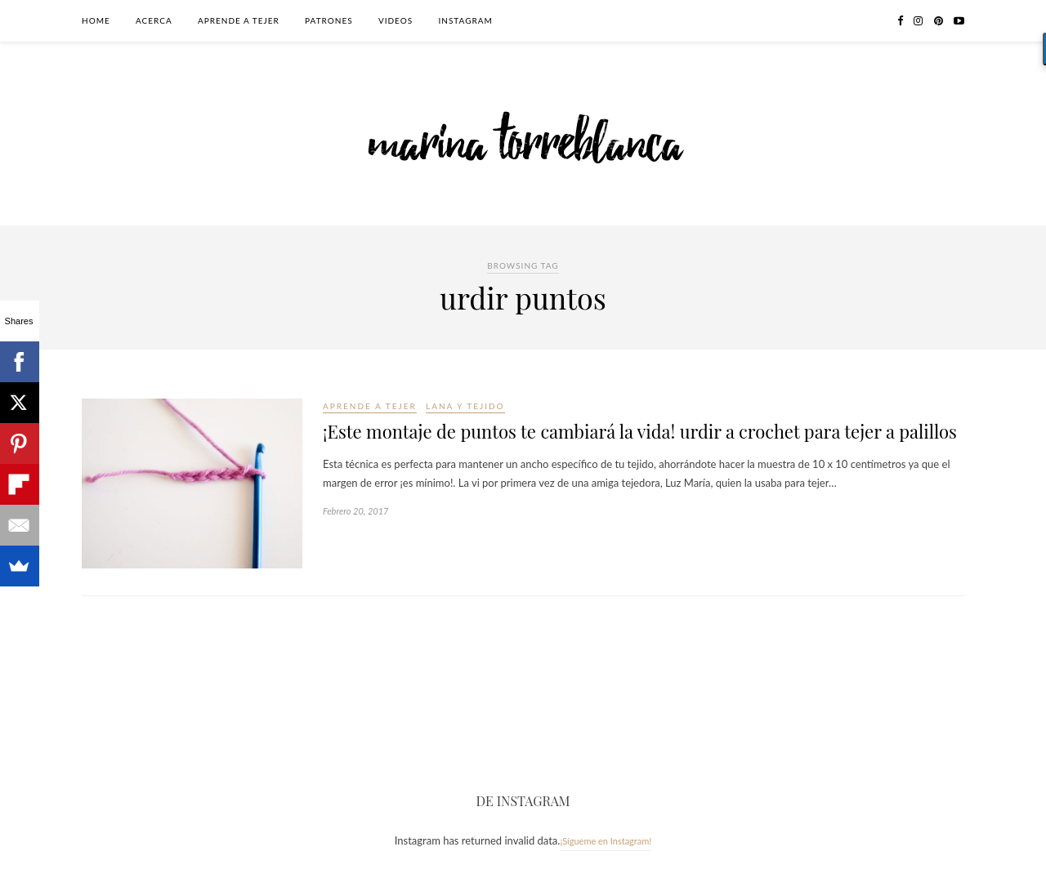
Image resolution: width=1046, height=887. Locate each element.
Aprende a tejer (238, 20)
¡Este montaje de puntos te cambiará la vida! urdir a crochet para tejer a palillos (640, 431)
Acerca (154, 20)
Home (96, 20)
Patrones (329, 20)
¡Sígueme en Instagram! (605, 841)
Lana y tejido (465, 406)
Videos (395, 20)
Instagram (465, 20)
